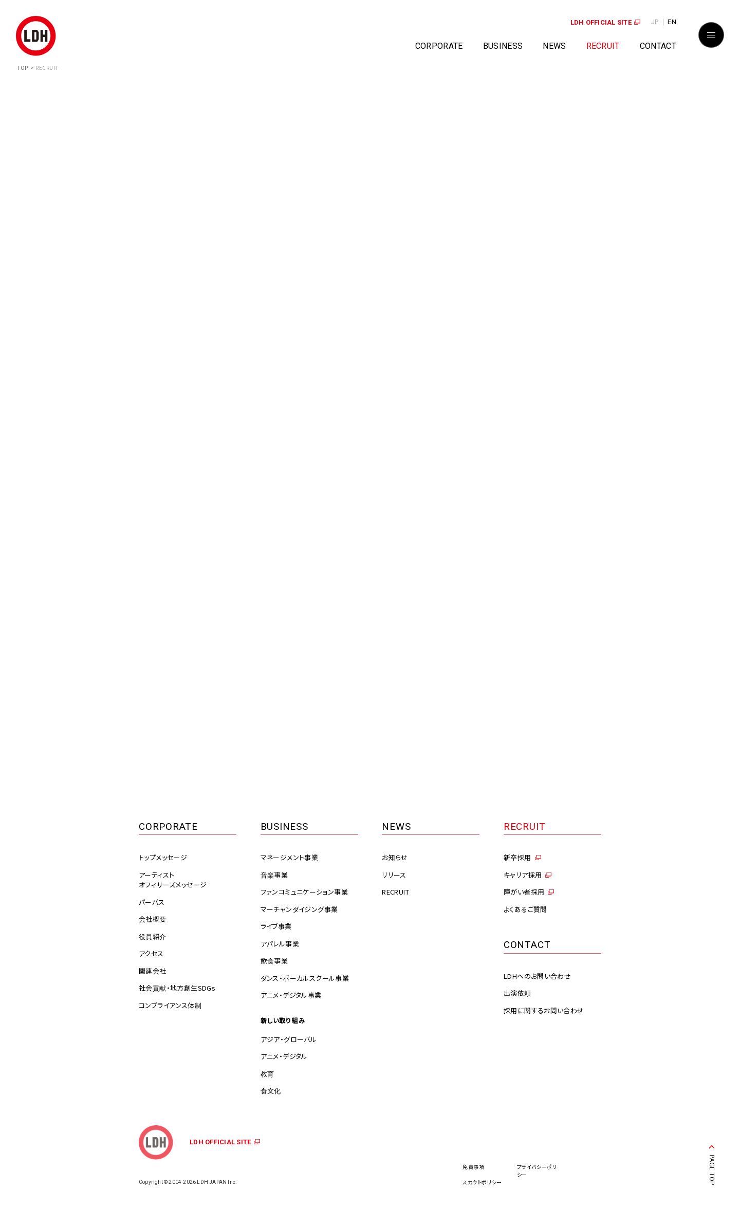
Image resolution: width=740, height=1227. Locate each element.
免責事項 (473, 1166)
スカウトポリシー (482, 1182)
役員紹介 (152, 936)
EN (672, 22)
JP (655, 22)
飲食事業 (274, 960)
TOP (22, 67)
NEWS (554, 46)
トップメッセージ (163, 857)
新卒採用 (517, 857)
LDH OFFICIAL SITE (601, 22)
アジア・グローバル (289, 1039)
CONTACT (658, 46)
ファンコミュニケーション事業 (304, 892)
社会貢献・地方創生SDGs (177, 988)
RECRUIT (603, 46)
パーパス (152, 902)
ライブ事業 (276, 926)
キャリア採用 (523, 875)
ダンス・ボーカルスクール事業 (305, 978)
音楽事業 (274, 875)
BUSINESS (503, 46)
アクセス (151, 953)
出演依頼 (517, 993)
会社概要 (152, 919)
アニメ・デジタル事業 (291, 995)
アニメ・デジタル (284, 1056)
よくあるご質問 (525, 909)
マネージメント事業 (290, 857)
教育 (267, 1074)
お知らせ (395, 857)
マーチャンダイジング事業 (299, 909)
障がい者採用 (524, 892)
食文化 (271, 1090)
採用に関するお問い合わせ (544, 1010)
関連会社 (152, 971)
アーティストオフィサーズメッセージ (173, 880)
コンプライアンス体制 (170, 1005)
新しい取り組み (283, 1020)
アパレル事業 (280, 944)
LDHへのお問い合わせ (537, 976)
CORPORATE (439, 46)
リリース (394, 875)
